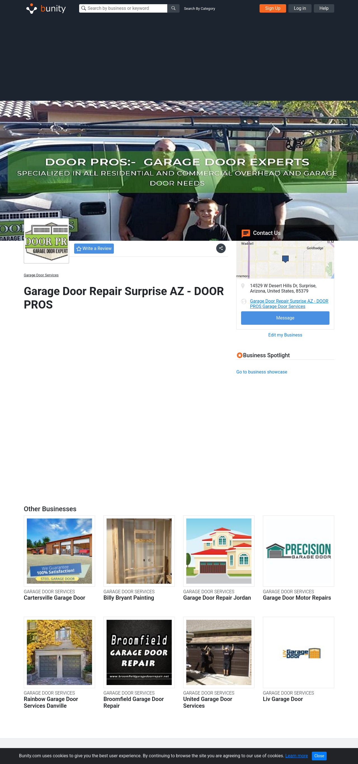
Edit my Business (285, 335)
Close (319, 756)
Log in (300, 8)
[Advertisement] (179, 58)
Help (324, 8)
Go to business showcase (261, 372)
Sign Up (273, 8)
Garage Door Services (41, 275)
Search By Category (199, 8)
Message (285, 318)
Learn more (296, 755)
